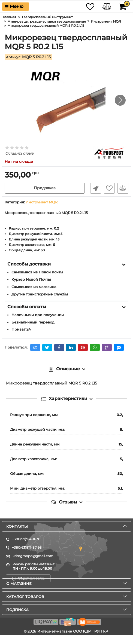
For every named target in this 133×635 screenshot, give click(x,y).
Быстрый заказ (95, 188)
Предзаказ (45, 188)
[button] (120, 100)
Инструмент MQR (42, 202)
